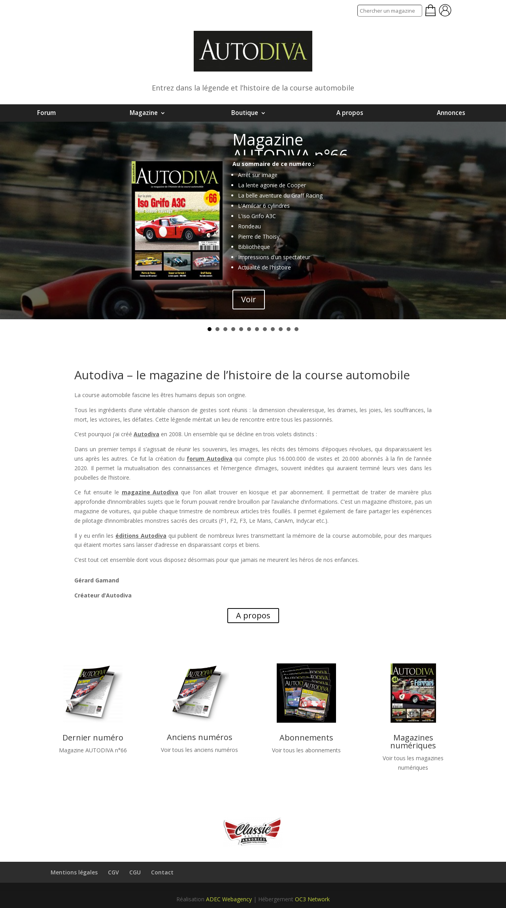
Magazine (144, 113)
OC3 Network (312, 899)
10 (281, 329)
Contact (162, 872)
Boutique (244, 113)
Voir (248, 299)
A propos (349, 113)
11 (289, 329)
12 (296, 329)
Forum (46, 113)
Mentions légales (74, 872)
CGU (135, 872)
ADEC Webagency (229, 899)
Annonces (451, 113)
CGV (113, 872)
